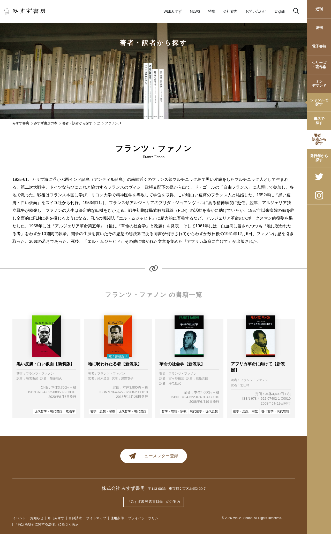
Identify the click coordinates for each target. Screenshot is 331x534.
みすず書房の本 (45, 123)
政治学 (70, 411)
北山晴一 (246, 385)
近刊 (319, 9)
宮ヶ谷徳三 (176, 378)
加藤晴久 (56, 378)
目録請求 (75, 518)
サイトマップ (96, 518)
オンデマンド (319, 83)
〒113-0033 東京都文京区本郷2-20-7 (177, 490)
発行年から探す (319, 158)
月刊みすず (56, 518)
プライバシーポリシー (145, 518)
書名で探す (319, 121)
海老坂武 (32, 378)
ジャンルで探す (319, 102)
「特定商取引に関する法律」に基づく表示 (46, 524)
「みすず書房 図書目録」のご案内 (153, 502)
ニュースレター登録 (154, 456)
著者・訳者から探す (319, 139)
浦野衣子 (127, 378)
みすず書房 (20, 123)
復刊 (319, 28)
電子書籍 (319, 46)
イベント (19, 518)
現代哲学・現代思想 (48, 411)
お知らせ (36, 518)
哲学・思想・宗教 (102, 411)
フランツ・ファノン (40, 373)
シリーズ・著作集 (319, 65)
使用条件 (117, 518)
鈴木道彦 (103, 378)
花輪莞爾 (202, 378)
